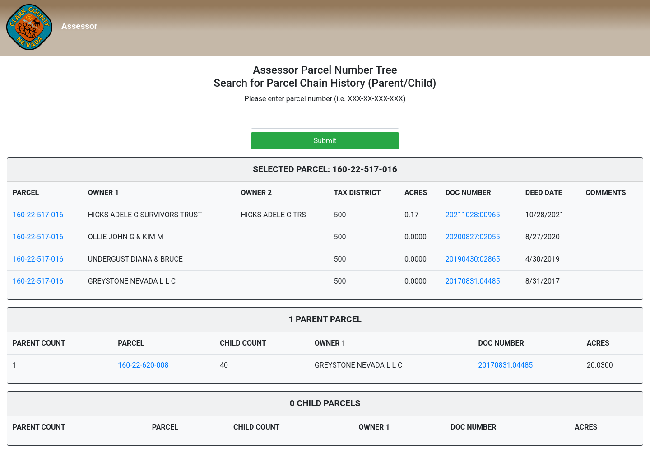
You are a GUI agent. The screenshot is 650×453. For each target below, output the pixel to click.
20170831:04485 (473, 281)
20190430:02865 (473, 259)
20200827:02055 (473, 237)
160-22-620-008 (143, 365)
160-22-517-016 (38, 214)
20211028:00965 (473, 214)
